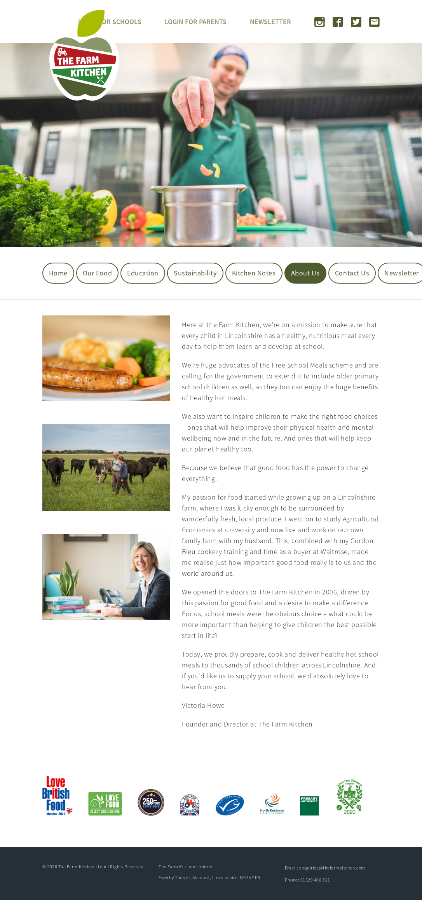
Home (58, 272)
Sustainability (195, 272)
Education (143, 272)
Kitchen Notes (254, 272)
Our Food (97, 272)
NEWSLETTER (270, 21)
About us (305, 272)
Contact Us (352, 272)
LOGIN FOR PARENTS (196, 21)
